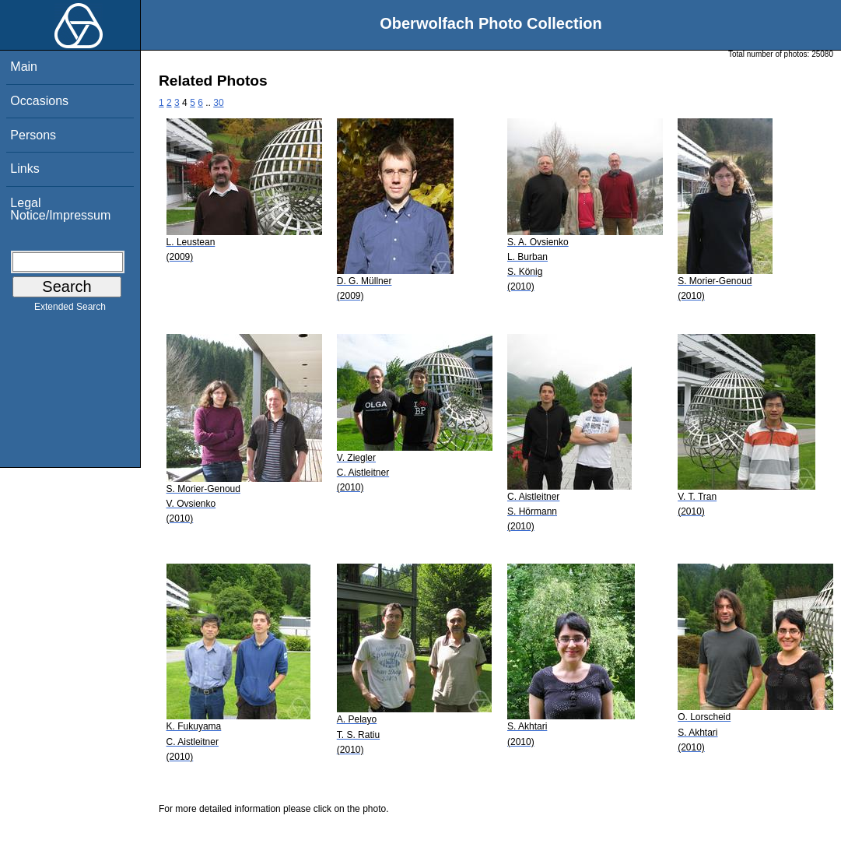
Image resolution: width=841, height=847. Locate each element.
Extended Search (70, 310)
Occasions (39, 100)
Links (24, 168)
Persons (33, 135)
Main (23, 66)
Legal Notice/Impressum (60, 209)
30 (218, 102)
